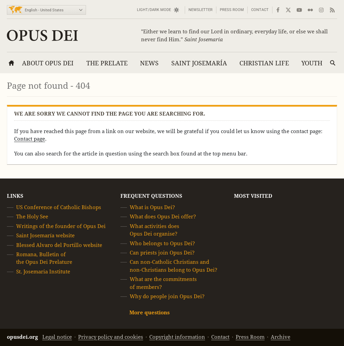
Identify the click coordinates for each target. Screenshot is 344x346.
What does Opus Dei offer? (163, 217)
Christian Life (264, 63)
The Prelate (107, 63)
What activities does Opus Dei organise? (154, 230)
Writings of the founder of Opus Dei (61, 226)
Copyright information (177, 337)
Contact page (29, 139)
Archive (280, 337)
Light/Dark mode (154, 10)
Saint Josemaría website (45, 235)
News (149, 63)
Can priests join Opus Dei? (162, 253)
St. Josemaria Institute (43, 271)
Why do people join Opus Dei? (167, 296)
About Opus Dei (48, 63)
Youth (311, 63)
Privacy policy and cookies (110, 337)
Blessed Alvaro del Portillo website (59, 245)
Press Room (232, 10)
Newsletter (201, 10)
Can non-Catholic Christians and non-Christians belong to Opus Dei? (173, 266)
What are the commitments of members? (163, 283)
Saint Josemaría (199, 63)
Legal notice (57, 337)
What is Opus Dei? (152, 207)
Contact (260, 10)
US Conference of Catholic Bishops (58, 207)
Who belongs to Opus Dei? (162, 243)
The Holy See (32, 217)
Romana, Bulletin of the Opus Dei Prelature (44, 258)
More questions (149, 313)
